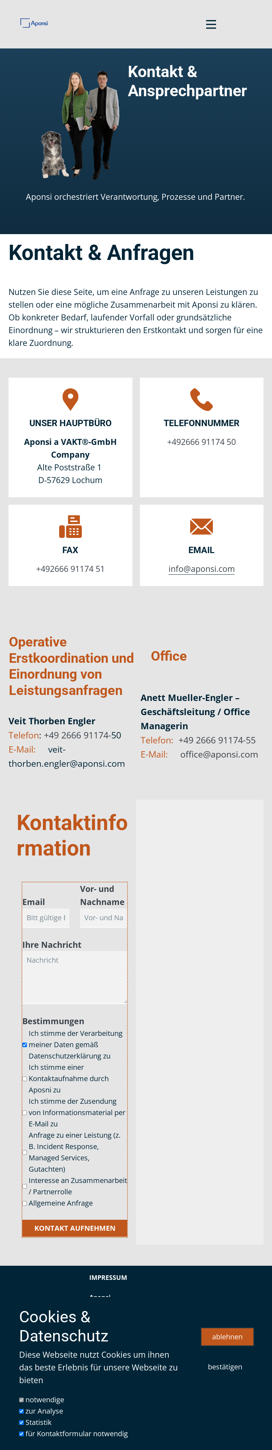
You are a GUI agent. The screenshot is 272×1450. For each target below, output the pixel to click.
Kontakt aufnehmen (74, 1228)
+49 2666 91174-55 (217, 740)
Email (33, 901)
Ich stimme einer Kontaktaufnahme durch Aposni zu (69, 1078)
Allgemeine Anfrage (61, 1203)
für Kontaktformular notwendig (77, 1433)
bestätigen (225, 1366)
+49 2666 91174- (77, 735)
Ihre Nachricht (51, 944)
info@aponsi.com (202, 568)
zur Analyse (44, 1411)
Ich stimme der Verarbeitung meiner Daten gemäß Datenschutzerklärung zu (76, 1044)
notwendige (45, 1399)
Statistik (39, 1422)
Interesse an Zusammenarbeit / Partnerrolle (78, 1186)
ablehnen (227, 1336)
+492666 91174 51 (70, 568)
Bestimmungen (53, 1021)
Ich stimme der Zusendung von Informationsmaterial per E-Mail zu (77, 1112)
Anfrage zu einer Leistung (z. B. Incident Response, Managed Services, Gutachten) (74, 1152)
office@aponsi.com (219, 754)
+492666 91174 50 (201, 441)
